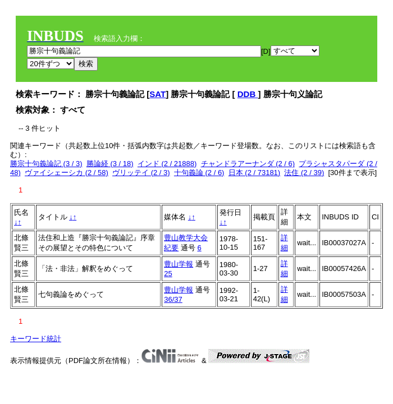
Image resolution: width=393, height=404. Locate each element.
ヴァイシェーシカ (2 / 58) (66, 172)
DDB (247, 94)
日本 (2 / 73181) (255, 172)
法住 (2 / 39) (304, 172)
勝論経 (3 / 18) (110, 163)
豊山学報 (178, 264)
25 (168, 273)
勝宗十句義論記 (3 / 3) (46, 163)
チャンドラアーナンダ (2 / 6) (248, 163)
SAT (157, 94)
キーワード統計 (35, 338)
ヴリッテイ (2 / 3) (141, 172)
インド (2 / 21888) (167, 163)
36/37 (173, 299)
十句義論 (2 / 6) (199, 172)
